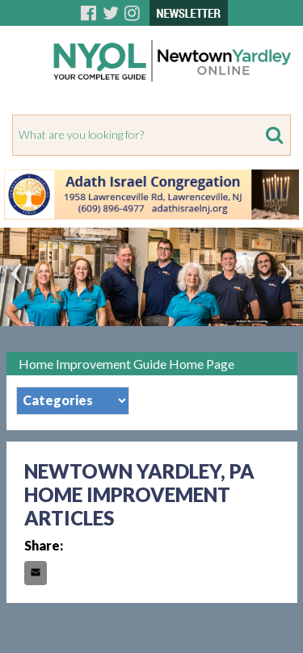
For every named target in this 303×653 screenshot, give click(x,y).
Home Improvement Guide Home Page (126, 363)
